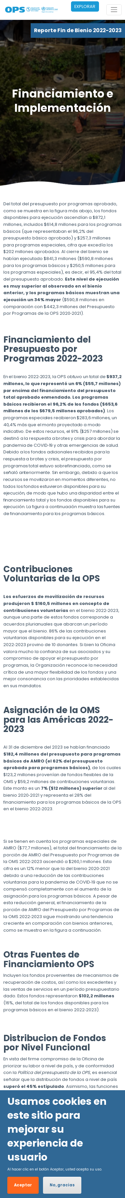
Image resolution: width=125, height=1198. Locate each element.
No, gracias (62, 1185)
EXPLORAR (84, 6)
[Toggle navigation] (114, 9)
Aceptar (23, 1185)
